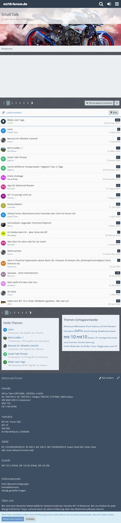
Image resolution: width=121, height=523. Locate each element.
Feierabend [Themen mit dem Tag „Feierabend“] (69, 331)
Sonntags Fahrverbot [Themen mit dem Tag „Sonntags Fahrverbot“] (108, 337)
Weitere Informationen (13, 519)
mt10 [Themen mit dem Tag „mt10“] (82, 337)
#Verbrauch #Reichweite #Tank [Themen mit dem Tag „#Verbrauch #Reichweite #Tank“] (77, 326)
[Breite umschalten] (118, 378)
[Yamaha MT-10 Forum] (15, 4)
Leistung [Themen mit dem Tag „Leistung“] (93, 331)
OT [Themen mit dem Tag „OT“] (96, 337)
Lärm (11, 329)
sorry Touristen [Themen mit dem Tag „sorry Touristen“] (70, 342)
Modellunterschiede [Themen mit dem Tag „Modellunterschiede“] (106, 331)
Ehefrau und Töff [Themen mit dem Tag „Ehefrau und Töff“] (99, 326)
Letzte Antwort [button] (14, 112)
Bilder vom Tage (16, 361)
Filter (113, 112)
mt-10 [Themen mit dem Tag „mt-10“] (70, 337)
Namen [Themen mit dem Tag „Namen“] (91, 337)
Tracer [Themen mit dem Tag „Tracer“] (93, 346)
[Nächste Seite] (32, 103)
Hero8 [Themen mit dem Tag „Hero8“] (86, 331)
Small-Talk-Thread (17, 353)
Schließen (30, 519)
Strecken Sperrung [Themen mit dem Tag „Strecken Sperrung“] (86, 342)
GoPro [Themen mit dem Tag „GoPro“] (78, 331)
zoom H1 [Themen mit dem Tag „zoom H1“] (114, 346)
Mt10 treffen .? (15, 337)
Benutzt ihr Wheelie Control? (23, 345)
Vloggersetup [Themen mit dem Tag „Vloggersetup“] (103, 346)
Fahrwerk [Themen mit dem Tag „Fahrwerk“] (111, 326)
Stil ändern (108, 377)
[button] (117, 4)
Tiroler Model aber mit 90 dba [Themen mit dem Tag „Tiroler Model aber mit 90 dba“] (77, 346)
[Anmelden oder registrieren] (109, 4)
